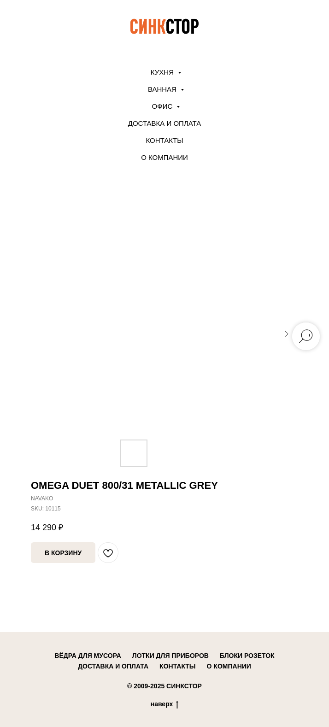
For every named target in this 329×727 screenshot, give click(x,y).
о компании (229, 666)
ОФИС (163, 106)
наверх (165, 704)
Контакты (164, 140)
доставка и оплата (113, 666)
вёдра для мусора (87, 655)
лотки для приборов (170, 655)
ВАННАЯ (163, 89)
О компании (164, 157)
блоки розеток (247, 655)
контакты (177, 666)
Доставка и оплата (164, 123)
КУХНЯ (163, 72)
